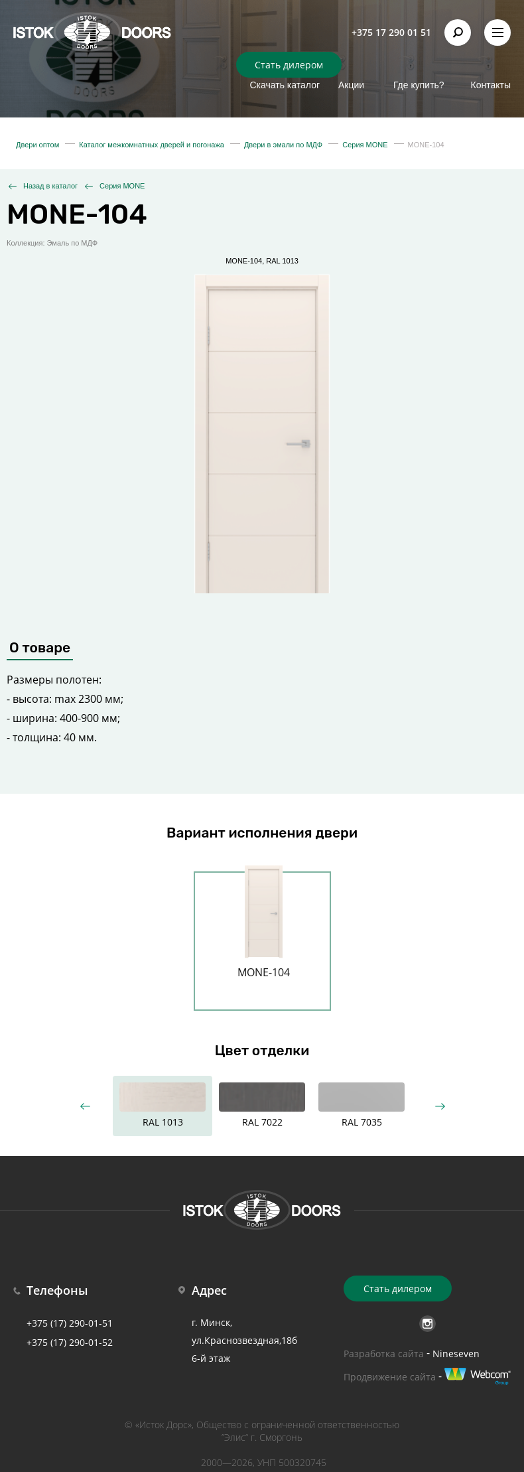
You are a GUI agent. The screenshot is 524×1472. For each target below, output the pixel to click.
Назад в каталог (50, 186)
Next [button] (439, 1106)
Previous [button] (84, 1106)
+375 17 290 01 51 (391, 32)
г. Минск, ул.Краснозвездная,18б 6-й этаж (244, 1340)
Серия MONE (122, 186)
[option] (264, 933)
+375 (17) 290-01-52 (70, 1342)
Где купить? (418, 85)
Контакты (491, 85)
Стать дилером (289, 64)
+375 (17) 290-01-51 (70, 1323)
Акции (351, 85)
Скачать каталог (284, 85)
